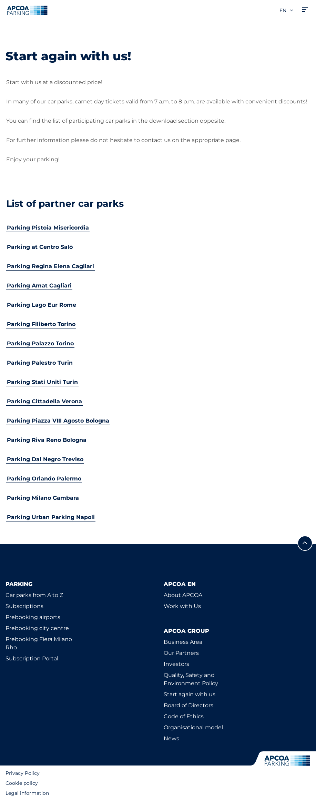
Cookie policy (22, 783)
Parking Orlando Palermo (44, 478)
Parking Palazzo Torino (40, 343)
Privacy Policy (23, 773)
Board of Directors (188, 705)
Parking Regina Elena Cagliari (50, 266)
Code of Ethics (184, 716)
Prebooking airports (33, 617)
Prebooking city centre (37, 628)
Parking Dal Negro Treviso (45, 459)
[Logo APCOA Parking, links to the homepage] (27, 10)
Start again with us (189, 694)
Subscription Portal (32, 658)
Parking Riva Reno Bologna (46, 440)
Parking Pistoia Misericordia (48, 227)
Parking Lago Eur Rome (41, 305)
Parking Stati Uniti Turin (42, 382)
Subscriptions (24, 606)
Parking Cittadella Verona (44, 401)
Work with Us (182, 606)
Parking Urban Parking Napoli (51, 517)
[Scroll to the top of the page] (305, 543)
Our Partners (181, 653)
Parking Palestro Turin (40, 362)
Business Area (183, 642)
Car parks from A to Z (34, 595)
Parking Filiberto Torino (41, 324)
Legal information (27, 793)
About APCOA (183, 595)
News (171, 738)
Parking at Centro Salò (40, 247)
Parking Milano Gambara (43, 498)
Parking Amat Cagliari (39, 285)
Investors (176, 664)
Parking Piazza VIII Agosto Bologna (58, 420)
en (286, 10)
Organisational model (193, 727)
